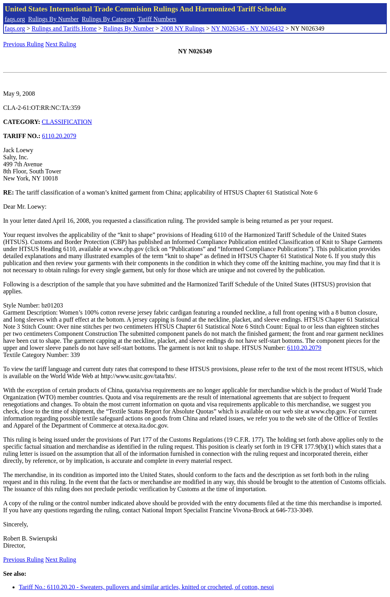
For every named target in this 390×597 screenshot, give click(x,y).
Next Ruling (60, 44)
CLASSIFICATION (67, 121)
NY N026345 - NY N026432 (247, 28)
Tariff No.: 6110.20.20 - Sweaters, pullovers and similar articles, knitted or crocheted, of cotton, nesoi (146, 587)
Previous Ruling (23, 44)
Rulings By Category (108, 19)
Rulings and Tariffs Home (64, 28)
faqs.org (15, 19)
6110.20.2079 (59, 136)
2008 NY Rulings (183, 28)
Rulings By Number (53, 19)
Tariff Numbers (157, 19)
